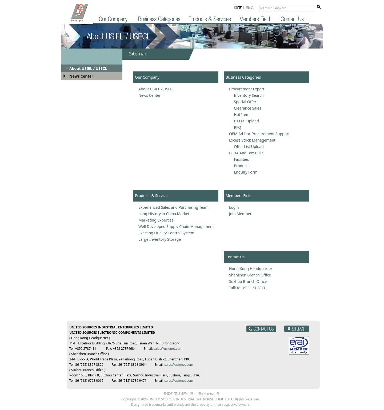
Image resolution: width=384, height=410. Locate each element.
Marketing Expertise (156, 220)
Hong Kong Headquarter (250, 268)
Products (239, 165)
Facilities (239, 159)
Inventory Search (246, 95)
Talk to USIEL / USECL (247, 287)
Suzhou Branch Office (248, 281)
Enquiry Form (243, 172)
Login (234, 207)
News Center (81, 76)
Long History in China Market (163, 213)
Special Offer (242, 101)
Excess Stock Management (252, 140)
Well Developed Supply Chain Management (176, 226)
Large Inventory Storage (159, 239)
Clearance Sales (245, 108)
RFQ (235, 127)
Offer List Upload (246, 146)
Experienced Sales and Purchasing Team (173, 207)
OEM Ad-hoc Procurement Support (259, 133)
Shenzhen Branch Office (250, 275)
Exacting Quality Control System (166, 232)
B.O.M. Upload (244, 120)
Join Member (240, 213)
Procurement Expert (246, 88)
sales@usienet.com (168, 348)
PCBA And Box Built (246, 152)
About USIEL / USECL (88, 68)
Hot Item (239, 114)
